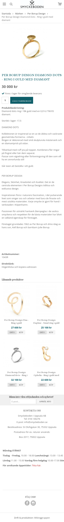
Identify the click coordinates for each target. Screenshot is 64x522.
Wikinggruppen (42, 517)
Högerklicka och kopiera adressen (19, 266)
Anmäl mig (45, 401)
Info (12, 332)
